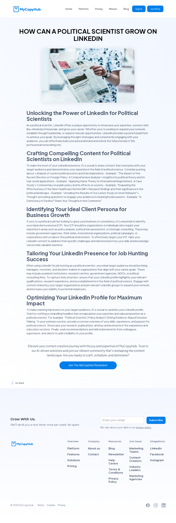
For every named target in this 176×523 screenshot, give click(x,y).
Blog (126, 8)
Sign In (138, 8)
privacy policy (143, 427)
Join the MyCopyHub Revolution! (87, 365)
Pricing (98, 8)
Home (68, 8)
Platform (84, 8)
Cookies (51, 505)
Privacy (61, 505)
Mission (113, 8)
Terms (40, 505)
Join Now (155, 8)
